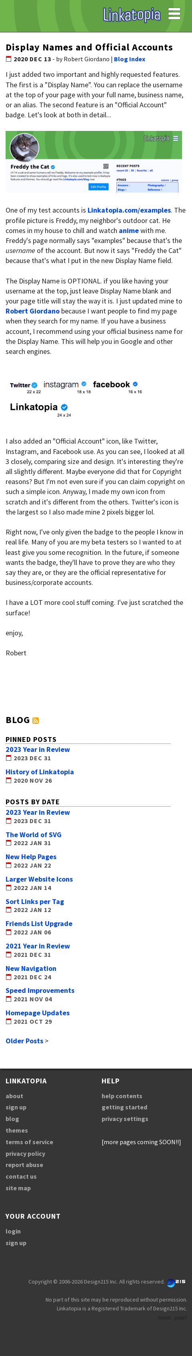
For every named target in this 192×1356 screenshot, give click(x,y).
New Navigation (31, 968)
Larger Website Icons (39, 879)
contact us (21, 1176)
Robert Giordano (33, 310)
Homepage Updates (38, 1012)
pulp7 (180, 1318)
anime (129, 230)
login (13, 1231)
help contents (122, 1096)
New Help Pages (31, 856)
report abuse (24, 1165)
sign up (16, 1107)
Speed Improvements (40, 990)
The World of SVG (34, 834)
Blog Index (129, 59)
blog (12, 1119)
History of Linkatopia (40, 771)
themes (17, 1130)
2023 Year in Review (38, 749)
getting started (124, 1107)
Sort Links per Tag (35, 901)
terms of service (29, 1142)
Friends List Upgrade (39, 923)
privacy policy (25, 1153)
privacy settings (125, 1119)
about (14, 1096)
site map (18, 1188)
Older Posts (24, 1040)
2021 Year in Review (38, 945)
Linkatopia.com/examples (129, 210)
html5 (164, 1318)
